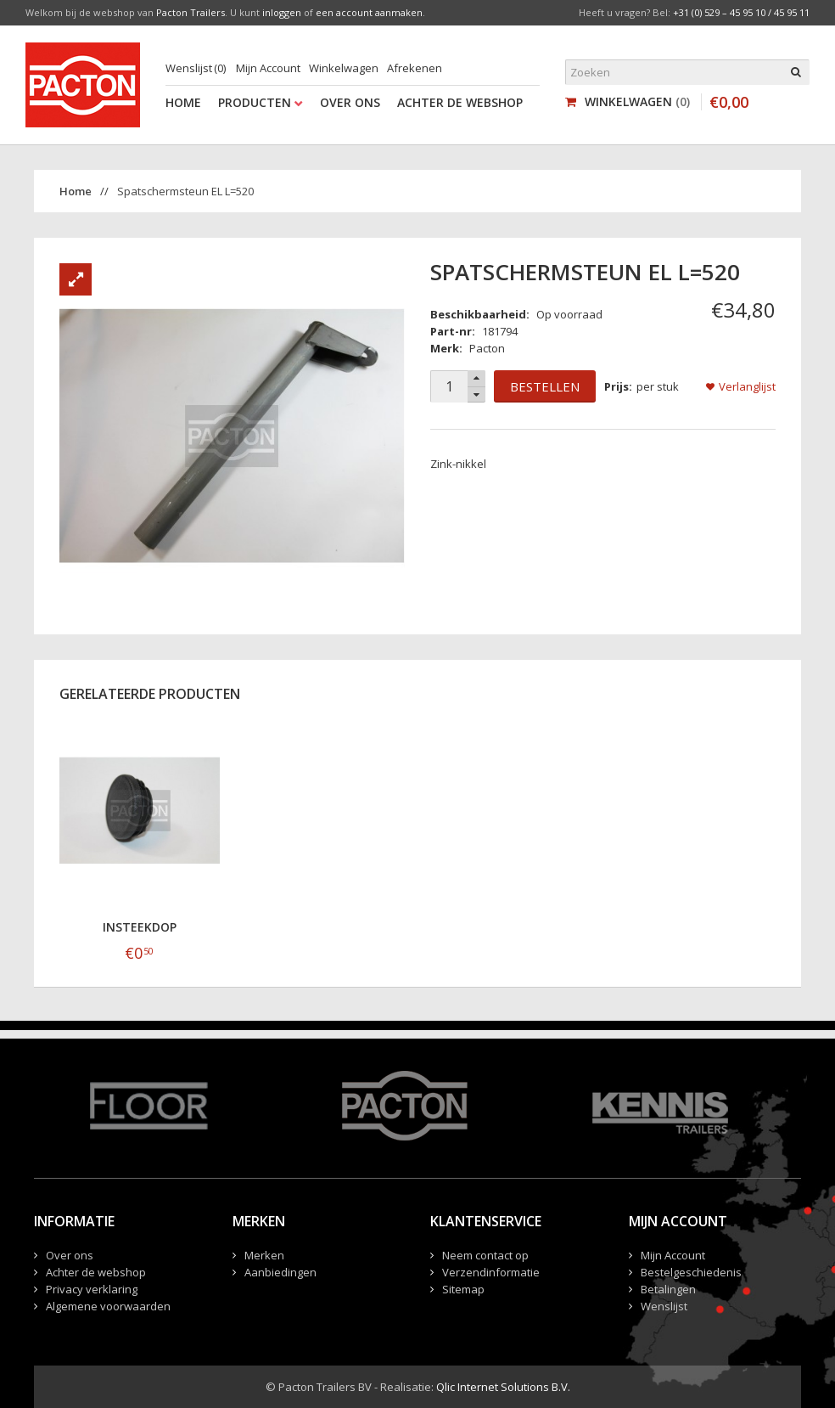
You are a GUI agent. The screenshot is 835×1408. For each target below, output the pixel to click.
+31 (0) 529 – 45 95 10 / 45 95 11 (741, 12)
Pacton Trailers (190, 12)
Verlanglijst (747, 386)
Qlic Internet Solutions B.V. (503, 1386)
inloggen (281, 12)
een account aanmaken (369, 12)
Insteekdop (140, 927)
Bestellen (545, 386)
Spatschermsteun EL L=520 (185, 191)
